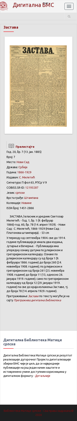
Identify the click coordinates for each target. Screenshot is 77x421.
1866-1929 (24, 172)
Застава (10, 27)
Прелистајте (20, 146)
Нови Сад (23, 162)
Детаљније (42, 375)
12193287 (31, 187)
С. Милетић (27, 177)
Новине (27, 203)
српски (20, 192)
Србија (22, 167)
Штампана (31, 197)
